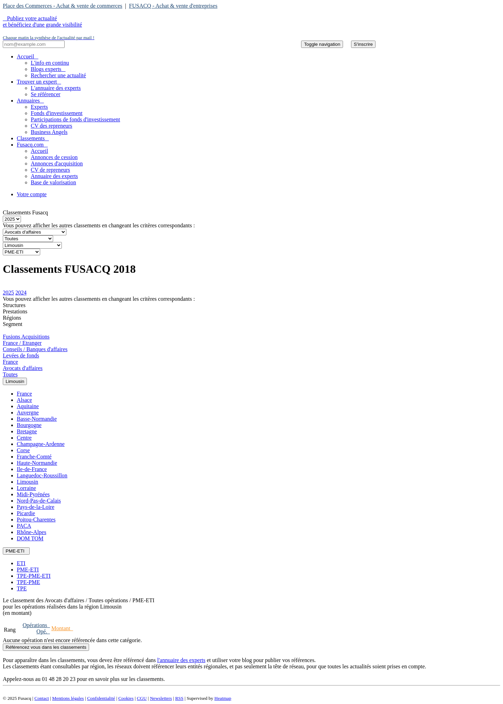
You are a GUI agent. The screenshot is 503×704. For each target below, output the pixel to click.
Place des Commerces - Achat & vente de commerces (62, 6)
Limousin (27, 482)
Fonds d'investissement (56, 113)
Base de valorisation (53, 182)
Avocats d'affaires (23, 368)
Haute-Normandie (37, 463)
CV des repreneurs (51, 126)
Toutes (10, 374)
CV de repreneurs (50, 170)
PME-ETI (28, 570)
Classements (33, 138)
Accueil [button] (27, 56)
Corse (23, 450)
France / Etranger (22, 343)
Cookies (126, 698)
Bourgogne (29, 425)
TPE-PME (28, 582)
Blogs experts (48, 69)
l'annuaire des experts (181, 660)
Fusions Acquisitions (26, 337)
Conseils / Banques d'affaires (35, 349)
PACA (24, 526)
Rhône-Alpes (31, 532)
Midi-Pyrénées (33, 494)
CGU (142, 698)
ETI (21, 563)
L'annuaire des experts (56, 88)
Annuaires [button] (30, 101)
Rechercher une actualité (58, 75)
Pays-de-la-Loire (35, 507)
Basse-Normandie (37, 419)
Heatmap (222, 698)
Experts (39, 107)
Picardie (26, 513)
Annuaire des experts (54, 176)
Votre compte (31, 194)
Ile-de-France (32, 469)
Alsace (24, 400)
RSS (179, 698)
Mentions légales (68, 698)
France (10, 362)
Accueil (39, 151)
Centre (24, 438)
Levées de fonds (21, 355)
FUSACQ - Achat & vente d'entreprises (173, 6)
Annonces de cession (54, 157)
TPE (22, 588)
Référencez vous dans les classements (46, 647)
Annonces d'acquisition (57, 163)
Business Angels (49, 132)
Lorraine (26, 488)
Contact (42, 698)
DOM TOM (30, 538)
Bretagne (27, 431)
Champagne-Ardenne (41, 444)
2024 (21, 293)
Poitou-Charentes (36, 519)
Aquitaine (28, 406)
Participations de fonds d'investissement (75, 119)
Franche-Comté (34, 457)
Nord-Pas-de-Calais (39, 501)
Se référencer (45, 94)
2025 (8, 293)
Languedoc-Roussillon (42, 475)
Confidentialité (101, 698)
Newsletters (161, 698)
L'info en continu (50, 63)
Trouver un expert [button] (39, 82)
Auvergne (28, 412)
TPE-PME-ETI (34, 576)
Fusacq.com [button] (32, 145)
